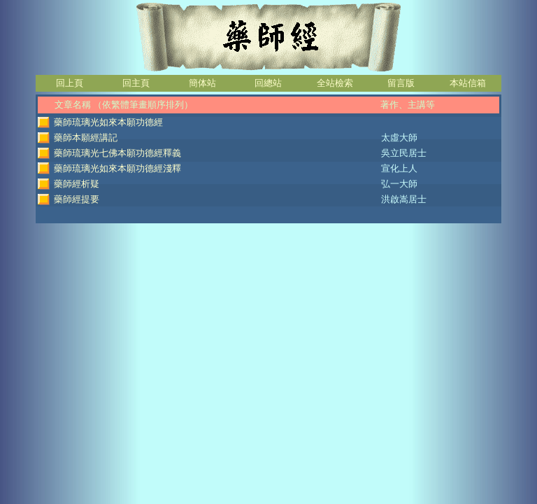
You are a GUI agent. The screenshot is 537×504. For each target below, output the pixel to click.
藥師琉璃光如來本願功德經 (108, 122)
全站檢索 (335, 83)
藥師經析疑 (76, 183)
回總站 (268, 83)
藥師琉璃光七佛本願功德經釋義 (117, 153)
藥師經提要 (76, 199)
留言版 (401, 83)
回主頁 (136, 83)
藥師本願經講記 (85, 137)
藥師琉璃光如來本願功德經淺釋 (117, 168)
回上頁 (69, 83)
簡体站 (202, 83)
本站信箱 (468, 83)
